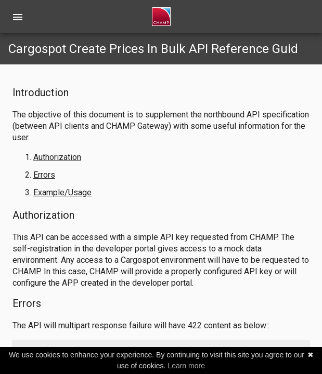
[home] (161, 16)
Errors (44, 175)
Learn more (186, 366)
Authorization (57, 157)
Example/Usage (62, 192)
